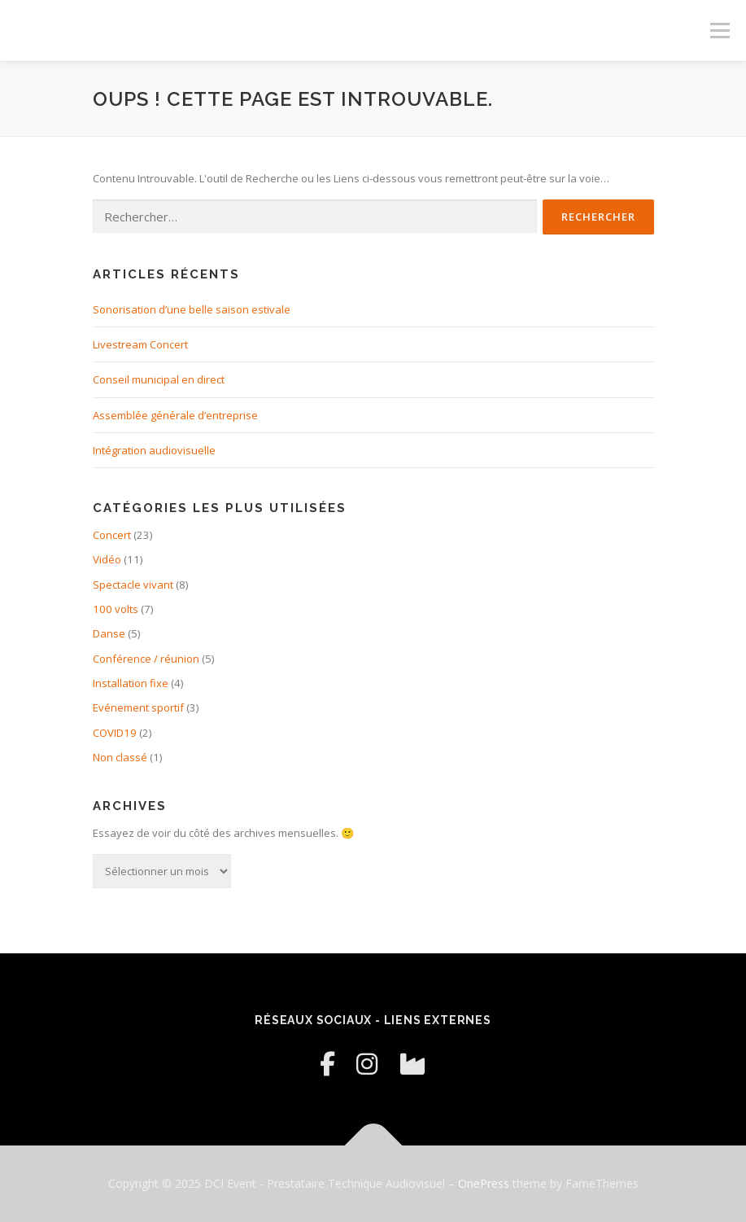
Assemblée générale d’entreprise (175, 415)
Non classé (120, 757)
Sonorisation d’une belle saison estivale (191, 309)
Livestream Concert (140, 344)
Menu (719, 30)
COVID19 (115, 732)
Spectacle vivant (133, 584)
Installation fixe (130, 683)
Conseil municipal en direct (159, 379)
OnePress (483, 1183)
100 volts (115, 609)
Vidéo (107, 559)
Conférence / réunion (146, 658)
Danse (109, 633)
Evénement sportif (138, 707)
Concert (112, 535)
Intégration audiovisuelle (154, 450)
